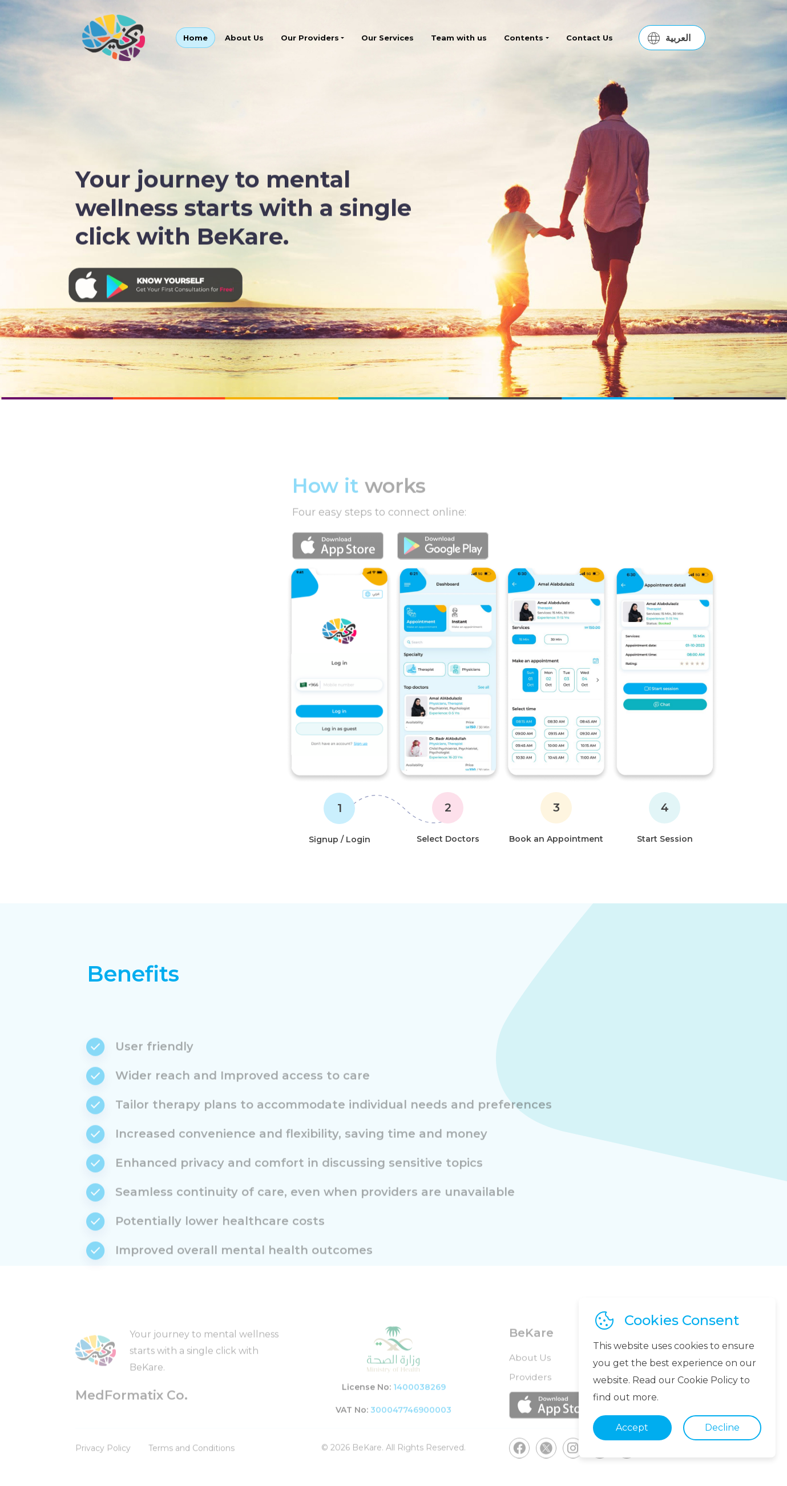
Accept (632, 1427)
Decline (722, 1427)
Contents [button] (523, 37)
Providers (530, 1397)
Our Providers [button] (310, 37)
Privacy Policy (103, 1469)
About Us (244, 37)
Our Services (387, 37)
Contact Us (589, 37)
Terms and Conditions (193, 1469)
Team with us (459, 37)
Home (195, 37)
